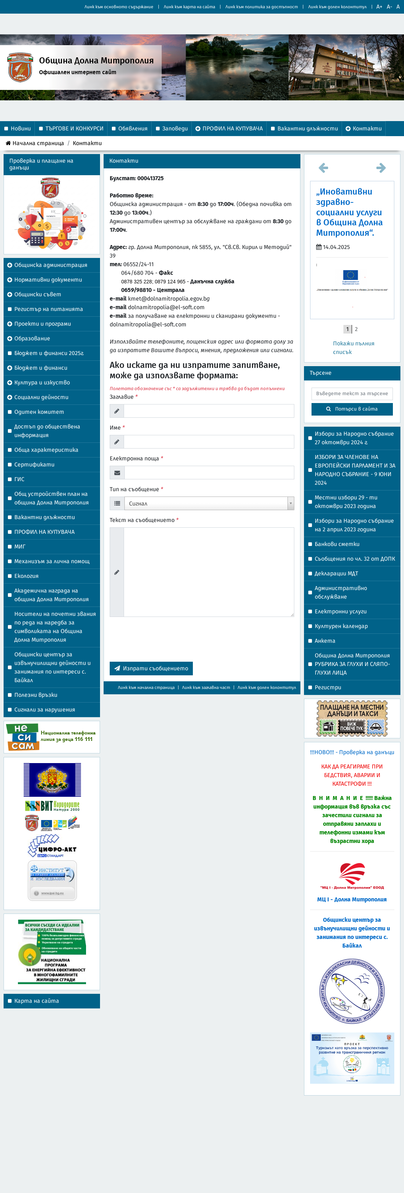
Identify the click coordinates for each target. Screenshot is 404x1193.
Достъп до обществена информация (47, 431)
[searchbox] (352, 394)
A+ (379, 7)
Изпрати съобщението (151, 668)
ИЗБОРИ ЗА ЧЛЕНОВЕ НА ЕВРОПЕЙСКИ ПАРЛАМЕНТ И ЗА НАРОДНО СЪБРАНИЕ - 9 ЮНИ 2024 (355, 470)
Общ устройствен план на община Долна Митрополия (51, 498)
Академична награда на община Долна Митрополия (51, 595)
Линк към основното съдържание (119, 7)
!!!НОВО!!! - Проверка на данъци (352, 752)
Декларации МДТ (336, 573)
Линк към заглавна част (206, 687)
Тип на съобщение (136, 489)
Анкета (325, 641)
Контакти (87, 143)
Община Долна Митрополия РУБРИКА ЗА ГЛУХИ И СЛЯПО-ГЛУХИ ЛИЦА (352, 664)
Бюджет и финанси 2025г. (49, 353)
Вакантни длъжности (44, 517)
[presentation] (164, 642)
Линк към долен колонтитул (337, 7)
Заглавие (124, 397)
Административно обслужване (341, 592)
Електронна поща (136, 458)
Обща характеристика (46, 450)
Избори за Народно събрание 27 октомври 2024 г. (354, 438)
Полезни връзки (35, 695)
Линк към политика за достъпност (261, 7)
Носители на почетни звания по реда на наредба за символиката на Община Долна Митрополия (55, 627)
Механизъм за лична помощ (52, 561)
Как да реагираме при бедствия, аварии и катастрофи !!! (352, 775)
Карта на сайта (36, 1001)
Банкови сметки (337, 544)
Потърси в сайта (352, 409)
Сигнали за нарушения (44, 710)
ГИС (19, 479)
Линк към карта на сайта (189, 7)
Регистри (328, 687)
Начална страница (35, 143)
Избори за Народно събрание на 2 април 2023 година (354, 525)
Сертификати (34, 465)
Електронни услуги (341, 611)
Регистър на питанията (48, 309)
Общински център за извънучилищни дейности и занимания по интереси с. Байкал (52, 667)
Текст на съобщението (144, 520)
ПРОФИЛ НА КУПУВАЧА (44, 532)
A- (389, 7)
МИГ (19, 547)
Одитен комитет (39, 412)
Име (117, 428)
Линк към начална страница (146, 687)
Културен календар (341, 626)
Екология (26, 576)
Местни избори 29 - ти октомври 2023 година (346, 502)
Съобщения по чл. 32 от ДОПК (355, 559)
